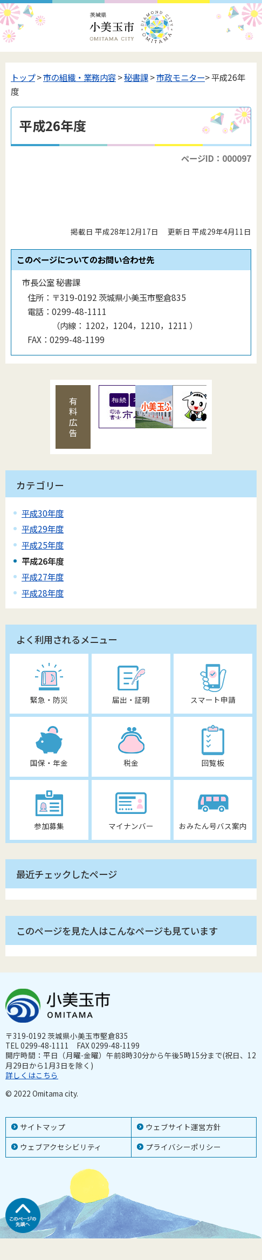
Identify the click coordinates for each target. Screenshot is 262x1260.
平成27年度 (43, 577)
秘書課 (136, 77)
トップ (23, 77)
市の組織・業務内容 (79, 77)
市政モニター (180, 77)
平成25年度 (43, 545)
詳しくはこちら (31, 1075)
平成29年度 (43, 529)
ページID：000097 (216, 158)
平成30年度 (43, 513)
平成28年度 (43, 593)
